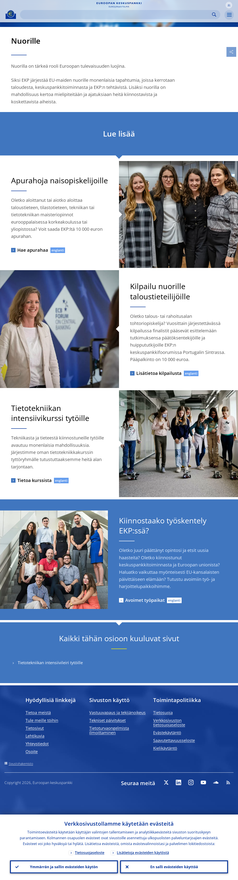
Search (214, 14)
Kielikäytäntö (165, 748)
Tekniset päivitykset (107, 720)
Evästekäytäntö (167, 732)
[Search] (116, 14)
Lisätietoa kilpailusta (159, 373)
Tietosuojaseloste (89, 852)
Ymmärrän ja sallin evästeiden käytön (64, 866)
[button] (229, 5)
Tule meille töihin (42, 720)
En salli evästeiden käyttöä (174, 866)
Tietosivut (35, 728)
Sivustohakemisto (21, 764)
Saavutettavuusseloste (174, 740)
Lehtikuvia (35, 736)
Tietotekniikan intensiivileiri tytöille (50, 662)
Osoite (32, 751)
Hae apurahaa (32, 250)
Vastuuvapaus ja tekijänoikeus (117, 712)
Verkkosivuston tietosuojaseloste (169, 722)
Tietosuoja (163, 712)
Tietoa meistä (38, 712)
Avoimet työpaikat (145, 600)
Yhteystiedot (37, 743)
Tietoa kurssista (34, 480)
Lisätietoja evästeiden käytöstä (143, 852)
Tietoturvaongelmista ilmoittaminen (109, 730)
